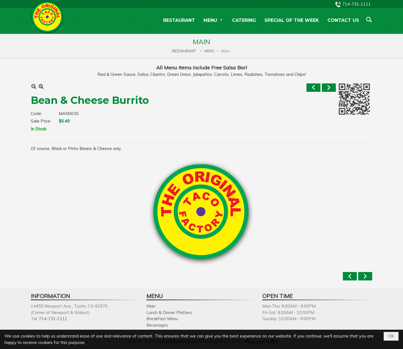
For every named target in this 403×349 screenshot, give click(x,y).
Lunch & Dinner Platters (169, 312)
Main (151, 306)
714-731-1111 (356, 4)
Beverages (157, 325)
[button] (213, 21)
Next (329, 87)
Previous (313, 87)
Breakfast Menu (162, 318)
